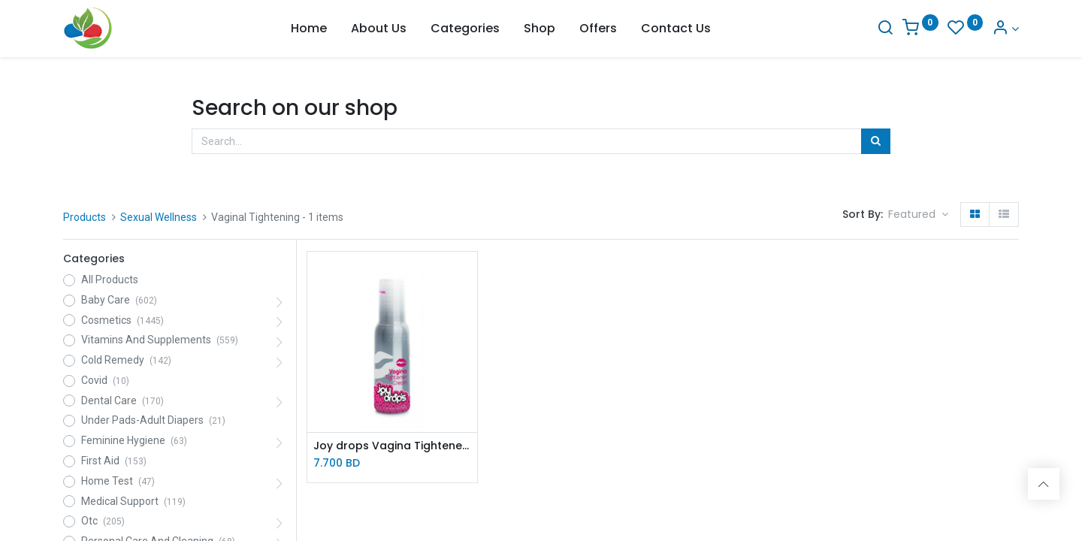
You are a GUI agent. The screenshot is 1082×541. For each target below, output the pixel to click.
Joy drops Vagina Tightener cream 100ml (392, 446)
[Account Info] (1005, 29)
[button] (918, 215)
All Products (109, 280)
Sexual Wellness (158, 217)
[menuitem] (309, 28)
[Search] (885, 29)
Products (84, 217)
